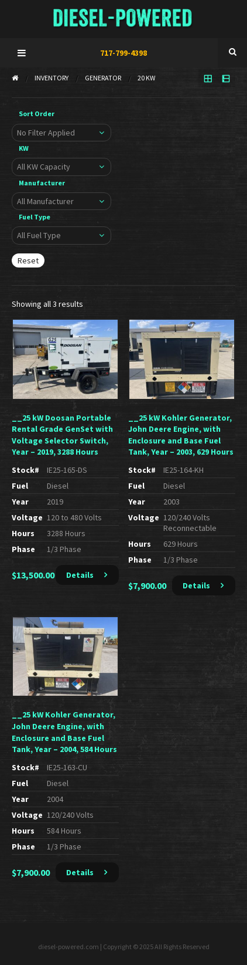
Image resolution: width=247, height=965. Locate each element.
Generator (103, 77)
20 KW (146, 77)
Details (80, 575)
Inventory (51, 77)
